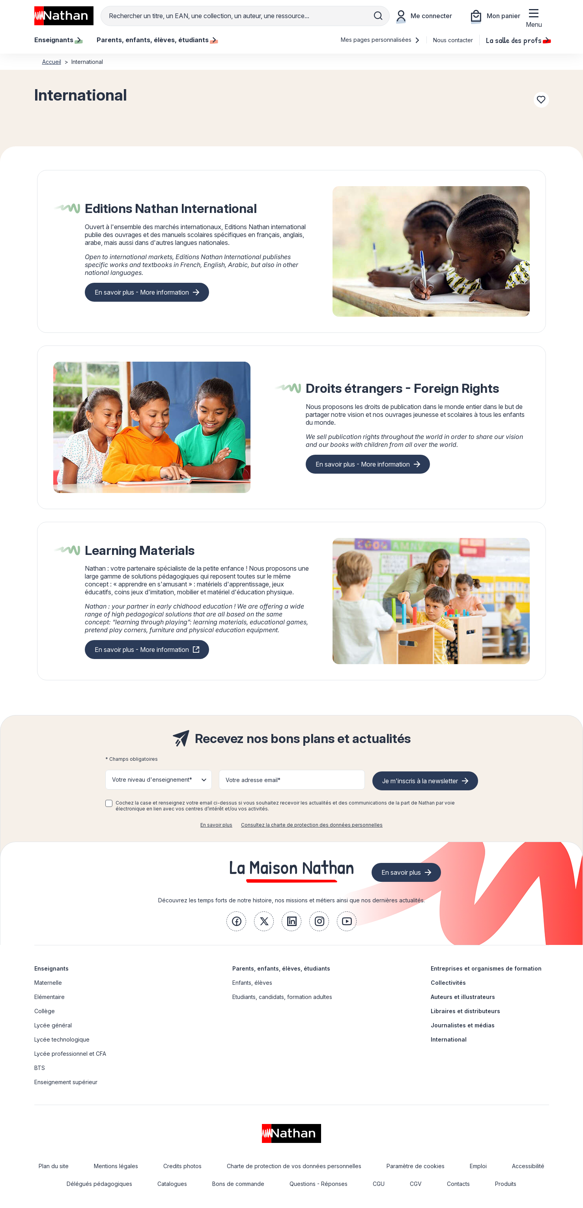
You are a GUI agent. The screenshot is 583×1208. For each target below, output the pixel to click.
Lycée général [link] (53, 1025)
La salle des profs (517, 40)
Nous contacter (453, 40)
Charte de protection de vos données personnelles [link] (294, 1166)
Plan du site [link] (54, 1166)
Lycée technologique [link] (62, 1039)
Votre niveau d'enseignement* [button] (152, 779)
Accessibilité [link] (528, 1166)
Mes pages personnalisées (380, 39)
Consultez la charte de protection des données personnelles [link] (312, 825)
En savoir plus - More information (142, 292)
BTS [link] (39, 1067)
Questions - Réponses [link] (319, 1183)
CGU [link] (379, 1183)
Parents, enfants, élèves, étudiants (281, 968)
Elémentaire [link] (49, 996)
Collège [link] (44, 1011)
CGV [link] (416, 1183)
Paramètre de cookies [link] (416, 1166)
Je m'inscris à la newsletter (420, 781)
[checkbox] (108, 803)
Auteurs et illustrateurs (463, 996)
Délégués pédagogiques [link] (99, 1183)
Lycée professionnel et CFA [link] (70, 1053)
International (449, 1039)
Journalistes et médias (463, 1025)
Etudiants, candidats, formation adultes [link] (282, 996)
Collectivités (448, 982)
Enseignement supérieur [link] (65, 1082)
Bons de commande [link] (238, 1183)
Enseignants (51, 968)
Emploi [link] (478, 1166)
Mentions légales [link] (116, 1166)
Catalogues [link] (172, 1183)
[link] (236, 921)
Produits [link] (505, 1183)
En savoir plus (216, 825)
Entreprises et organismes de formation (486, 968)
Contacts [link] (458, 1183)
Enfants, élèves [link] (252, 982)
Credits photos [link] (182, 1166)
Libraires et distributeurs (465, 1011)
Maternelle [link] (48, 982)
